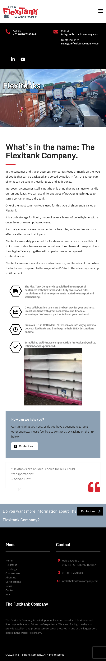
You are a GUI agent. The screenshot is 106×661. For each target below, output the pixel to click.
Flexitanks (11, 565)
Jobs (8, 594)
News (9, 586)
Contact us (26, 446)
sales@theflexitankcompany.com (80, 43)
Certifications (13, 581)
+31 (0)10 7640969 (24, 34)
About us (11, 577)
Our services (13, 573)
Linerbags (11, 569)
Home (9, 560)
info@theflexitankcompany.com (79, 34)
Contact (10, 590)
